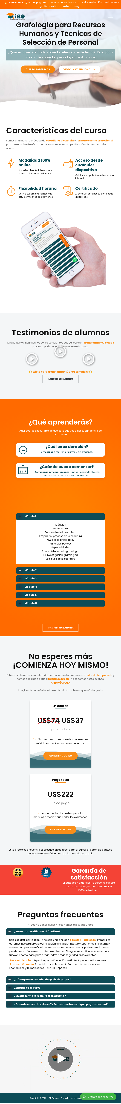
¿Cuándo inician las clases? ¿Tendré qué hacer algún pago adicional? (57, 1005)
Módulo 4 (27, 587)
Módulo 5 (27, 595)
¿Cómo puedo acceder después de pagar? (38, 980)
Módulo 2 (27, 570)
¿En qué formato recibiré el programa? (36, 997)
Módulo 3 (27, 579)
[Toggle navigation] (110, 16)
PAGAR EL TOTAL (60, 830)
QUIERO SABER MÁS (37, 69)
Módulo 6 (27, 603)
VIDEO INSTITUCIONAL (80, 69)
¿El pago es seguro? (23, 988)
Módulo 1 (26, 516)
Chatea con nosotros (98, 1096)
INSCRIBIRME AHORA (60, 379)
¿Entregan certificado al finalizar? (33, 932)
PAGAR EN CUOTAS (60, 756)
